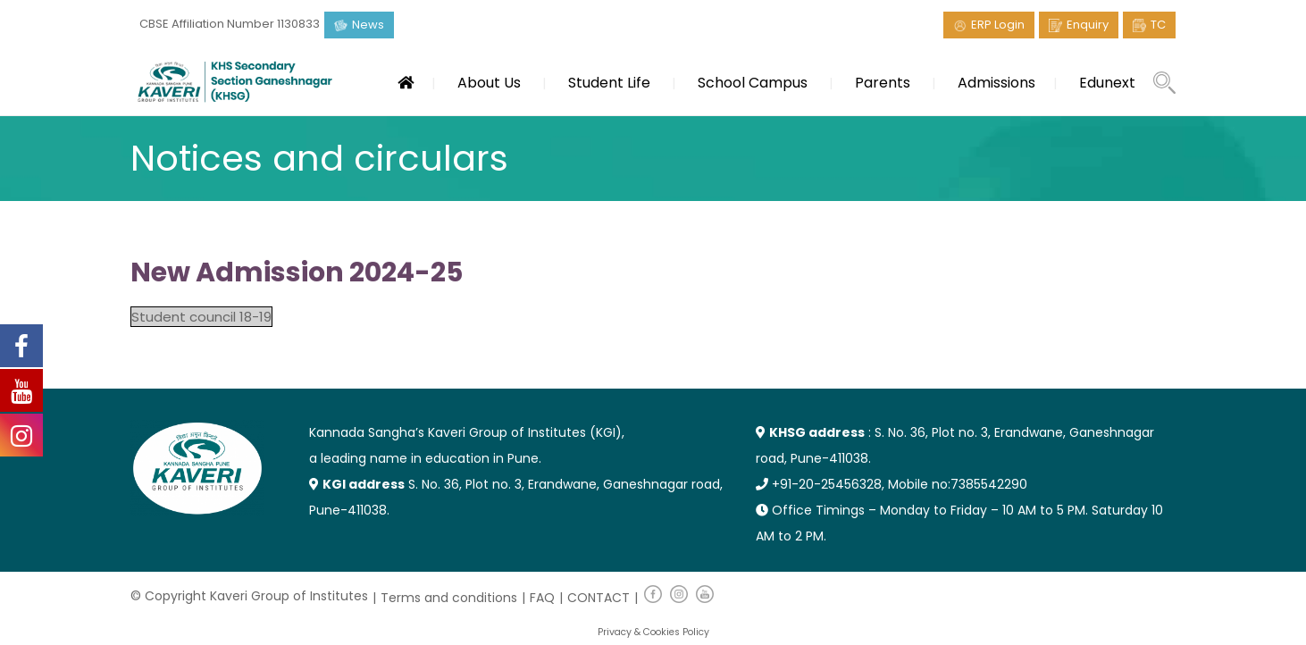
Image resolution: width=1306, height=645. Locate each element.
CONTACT (598, 598)
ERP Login (998, 24)
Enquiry (1088, 24)
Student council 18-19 (201, 316)
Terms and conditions (449, 598)
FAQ (542, 598)
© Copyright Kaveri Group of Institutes (249, 596)
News (368, 24)
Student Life (609, 82)
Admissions (996, 82)
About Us (489, 82)
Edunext (1107, 82)
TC (1158, 24)
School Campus (753, 82)
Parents (882, 82)
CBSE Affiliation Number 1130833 (229, 23)
